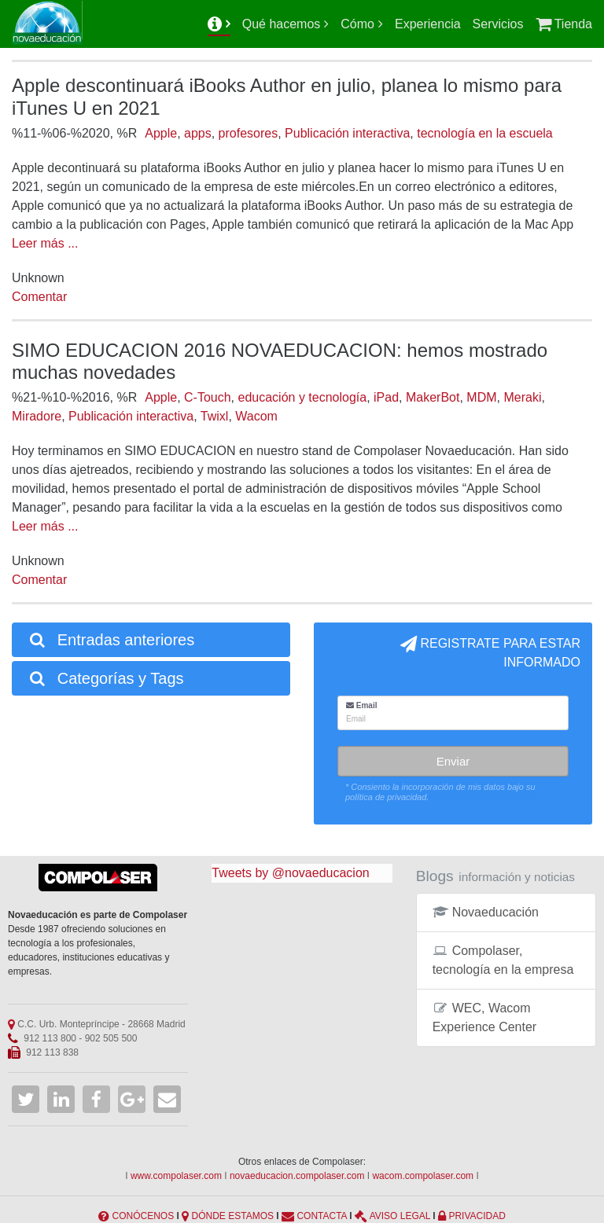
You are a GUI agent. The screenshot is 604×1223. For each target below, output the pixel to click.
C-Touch (207, 397)
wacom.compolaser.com (422, 1175)
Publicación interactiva (347, 133)
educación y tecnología (302, 397)
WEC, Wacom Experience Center (485, 1017)
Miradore (36, 416)
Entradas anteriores (111, 639)
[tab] (151, 640)
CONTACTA (321, 1215)
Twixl (215, 416)
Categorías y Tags (106, 678)
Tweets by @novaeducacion (290, 873)
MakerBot (432, 397)
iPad (386, 397)
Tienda (564, 24)
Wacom (256, 416)
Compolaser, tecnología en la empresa (503, 960)
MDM (481, 397)
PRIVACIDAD (476, 1215)
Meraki (522, 397)
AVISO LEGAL (400, 1215)
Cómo (357, 24)
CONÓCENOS (143, 1215)
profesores (248, 133)
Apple (161, 133)
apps (198, 133)
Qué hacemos (281, 24)
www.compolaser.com (176, 1175)
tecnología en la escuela (485, 133)
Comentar (39, 296)
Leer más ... (45, 243)
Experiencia (428, 24)
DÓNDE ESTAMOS (233, 1215)
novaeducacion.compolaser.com (297, 1175)
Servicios (498, 24)
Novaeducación (486, 912)
